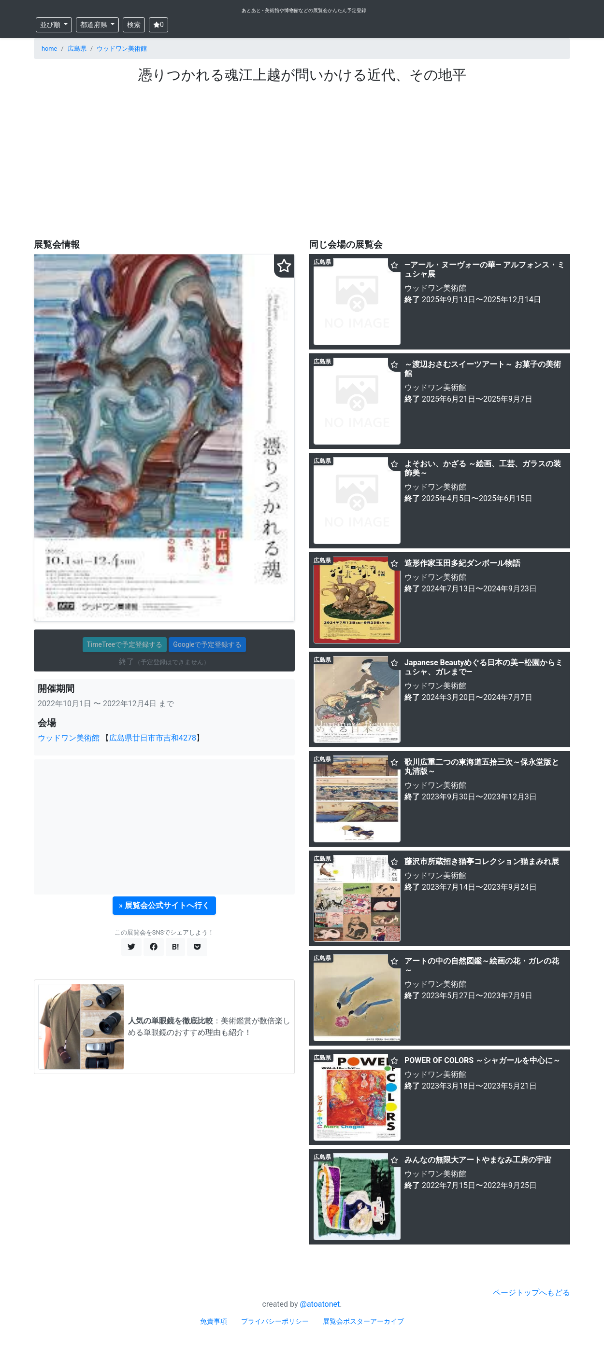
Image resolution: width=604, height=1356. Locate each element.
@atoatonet (320, 1304)
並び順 (51, 24)
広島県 (77, 48)
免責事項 (213, 1321)
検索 (134, 24)
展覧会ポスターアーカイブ (363, 1321)
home (49, 48)
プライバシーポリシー (275, 1321)
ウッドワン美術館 (122, 48)
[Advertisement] (302, 156)
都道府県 (94, 24)
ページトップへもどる (531, 1292)
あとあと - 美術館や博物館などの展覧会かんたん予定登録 (304, 10)
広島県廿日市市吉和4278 (152, 737)
